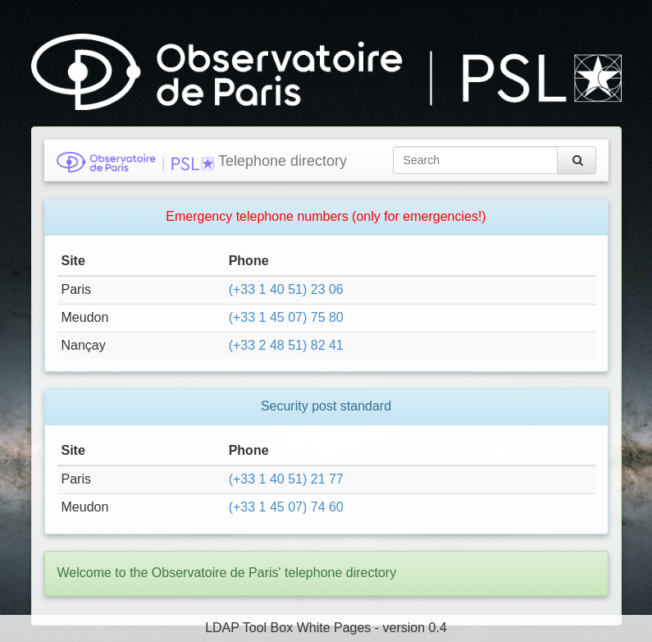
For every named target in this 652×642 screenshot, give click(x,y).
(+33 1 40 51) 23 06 (286, 289)
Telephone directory (202, 162)
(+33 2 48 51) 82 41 (286, 345)
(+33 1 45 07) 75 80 (286, 317)
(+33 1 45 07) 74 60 (286, 507)
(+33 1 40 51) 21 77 (286, 479)
